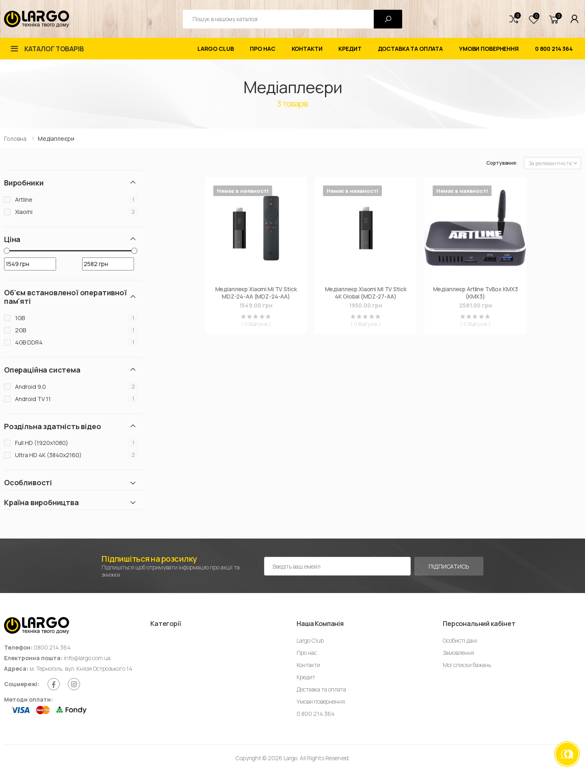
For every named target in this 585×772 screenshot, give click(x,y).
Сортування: (502, 162)
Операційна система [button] (42, 370)
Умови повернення (489, 48)
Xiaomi (23, 212)
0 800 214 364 (554, 48)
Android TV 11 (33, 399)
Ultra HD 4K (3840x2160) (48, 455)
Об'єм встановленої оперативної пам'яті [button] (65, 296)
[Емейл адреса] (337, 566)
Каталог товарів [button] (54, 48)
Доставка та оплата (410, 48)
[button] (514, 19)
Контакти (307, 48)
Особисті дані (460, 640)
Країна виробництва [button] (41, 502)
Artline (23, 199)
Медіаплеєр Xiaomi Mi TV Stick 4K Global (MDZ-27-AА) (366, 293)
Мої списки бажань (467, 665)
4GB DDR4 (29, 342)
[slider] (7, 251)
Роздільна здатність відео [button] (52, 426)
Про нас (262, 48)
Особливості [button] (28, 482)
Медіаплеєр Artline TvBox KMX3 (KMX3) (475, 293)
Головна (15, 138)
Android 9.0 (30, 386)
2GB (20, 330)
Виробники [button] (23, 183)
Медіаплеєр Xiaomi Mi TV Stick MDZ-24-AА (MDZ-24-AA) (256, 293)
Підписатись (449, 566)
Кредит (349, 48)
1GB (20, 318)
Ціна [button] (12, 239)
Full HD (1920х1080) (41, 443)
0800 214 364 (52, 647)
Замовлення (458, 652)
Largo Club (215, 48)
